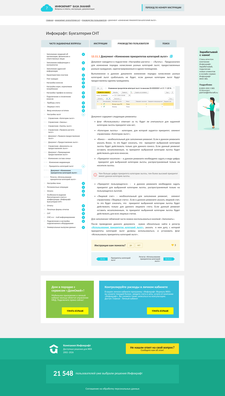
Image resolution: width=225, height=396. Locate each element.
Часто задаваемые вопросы (65, 43)
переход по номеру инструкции (163, 7)
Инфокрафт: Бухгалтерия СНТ (67, 20)
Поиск (165, 43)
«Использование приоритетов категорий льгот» (117, 227)
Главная (49, 20)
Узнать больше (75, 311)
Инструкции (100, 43)
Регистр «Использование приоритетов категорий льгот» (149, 259)
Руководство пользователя (94, 20)
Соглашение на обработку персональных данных (112, 388)
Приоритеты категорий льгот (120, 259)
